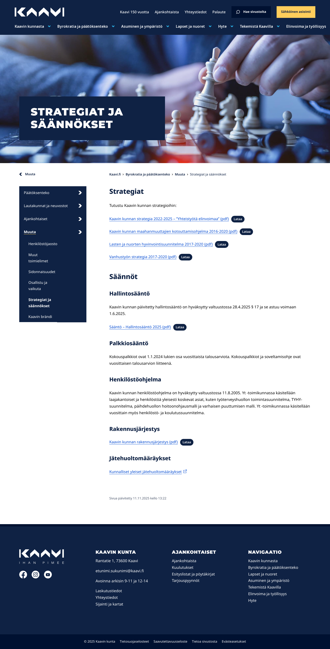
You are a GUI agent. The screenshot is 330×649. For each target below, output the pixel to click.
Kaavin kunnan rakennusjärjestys (139, 441)
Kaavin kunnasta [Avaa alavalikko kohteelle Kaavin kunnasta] (29, 26)
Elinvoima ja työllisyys (268, 593)
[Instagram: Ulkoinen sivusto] (35, 577)
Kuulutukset (183, 567)
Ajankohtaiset (53, 218)
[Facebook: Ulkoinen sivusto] (23, 577)
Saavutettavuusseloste (170, 641)
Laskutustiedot (109, 590)
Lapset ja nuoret (263, 574)
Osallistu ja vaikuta (37, 285)
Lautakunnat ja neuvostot (53, 205)
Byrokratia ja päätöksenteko (273, 567)
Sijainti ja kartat (110, 604)
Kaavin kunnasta (263, 560)
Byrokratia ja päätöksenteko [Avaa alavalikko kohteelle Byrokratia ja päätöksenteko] (82, 26)
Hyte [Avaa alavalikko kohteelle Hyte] (222, 26)
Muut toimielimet (38, 257)
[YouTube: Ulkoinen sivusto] (48, 577)
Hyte (252, 600)
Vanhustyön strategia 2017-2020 (138, 256)
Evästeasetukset (234, 641)
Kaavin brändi (40, 316)
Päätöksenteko (53, 192)
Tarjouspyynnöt (186, 580)
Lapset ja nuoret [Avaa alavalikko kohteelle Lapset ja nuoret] (190, 26)
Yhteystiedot (107, 597)
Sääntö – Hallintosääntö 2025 (135, 326)
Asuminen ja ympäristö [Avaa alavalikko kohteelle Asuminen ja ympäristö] (141, 26)
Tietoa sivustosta (204, 641)
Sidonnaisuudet (41, 271)
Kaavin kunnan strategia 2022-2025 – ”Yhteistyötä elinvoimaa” (165, 218)
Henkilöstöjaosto (42, 243)
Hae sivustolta (251, 12)
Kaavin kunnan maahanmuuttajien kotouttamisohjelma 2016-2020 (170, 231)
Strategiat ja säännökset (39, 302)
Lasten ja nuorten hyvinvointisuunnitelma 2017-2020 (157, 244)
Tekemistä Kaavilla (265, 587)
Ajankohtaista (184, 560)
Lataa (240, 219)
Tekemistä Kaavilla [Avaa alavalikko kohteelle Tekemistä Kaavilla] (256, 26)
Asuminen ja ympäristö (269, 580)
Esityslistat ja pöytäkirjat (194, 574)
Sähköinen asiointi (296, 12)
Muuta (53, 231)
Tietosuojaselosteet (134, 641)
